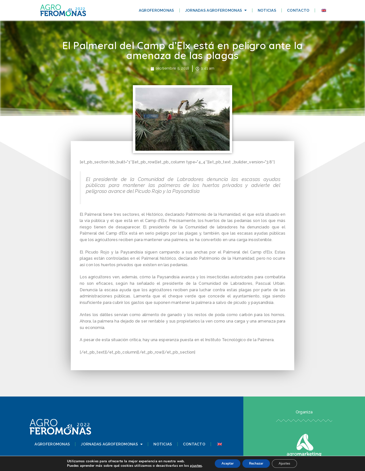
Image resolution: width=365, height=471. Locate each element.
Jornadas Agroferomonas (216, 10)
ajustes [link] (193, 465)
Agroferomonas (156, 10)
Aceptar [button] (225, 463)
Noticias (267, 10)
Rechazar (256, 463)
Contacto (298, 10)
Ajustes (286, 463)
